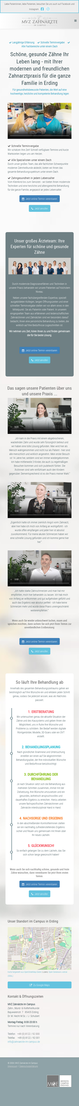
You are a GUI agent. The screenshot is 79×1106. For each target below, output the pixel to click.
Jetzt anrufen (39, 208)
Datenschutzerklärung (28, 1066)
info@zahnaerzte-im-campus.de (24, 1041)
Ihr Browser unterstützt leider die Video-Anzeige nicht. (39, 121)
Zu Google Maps (39, 985)
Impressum (12, 1066)
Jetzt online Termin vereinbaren (39, 199)
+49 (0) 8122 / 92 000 (28, 1033)
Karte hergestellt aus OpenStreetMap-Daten (24, 972)
